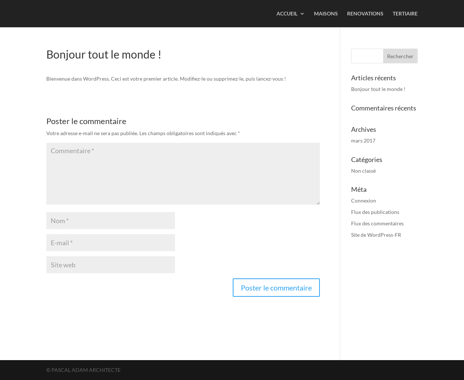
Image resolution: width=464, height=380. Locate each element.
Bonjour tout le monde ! (378, 89)
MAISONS (326, 14)
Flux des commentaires (377, 223)
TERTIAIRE (405, 14)
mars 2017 (363, 140)
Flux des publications (375, 212)
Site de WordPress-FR (376, 235)
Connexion (363, 200)
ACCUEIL (286, 14)
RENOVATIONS (365, 14)
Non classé (363, 171)
